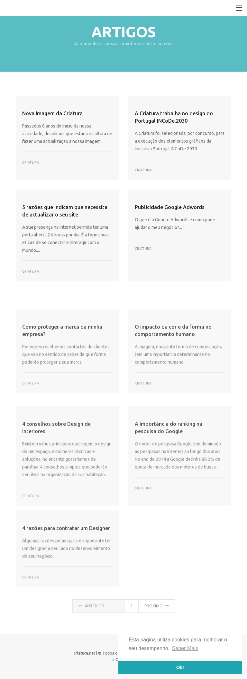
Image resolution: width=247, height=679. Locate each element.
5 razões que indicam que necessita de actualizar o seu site (64, 210)
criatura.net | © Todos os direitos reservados (115, 653)
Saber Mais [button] (185, 648)
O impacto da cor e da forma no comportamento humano (173, 348)
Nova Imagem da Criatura (52, 113)
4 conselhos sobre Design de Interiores (56, 448)
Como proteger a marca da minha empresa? (62, 348)
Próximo (156, 609)
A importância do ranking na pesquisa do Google (168, 448)
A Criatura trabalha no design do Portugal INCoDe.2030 (174, 117)
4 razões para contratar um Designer (66, 544)
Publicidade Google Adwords (170, 207)
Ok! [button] (180, 667)
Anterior (91, 609)
